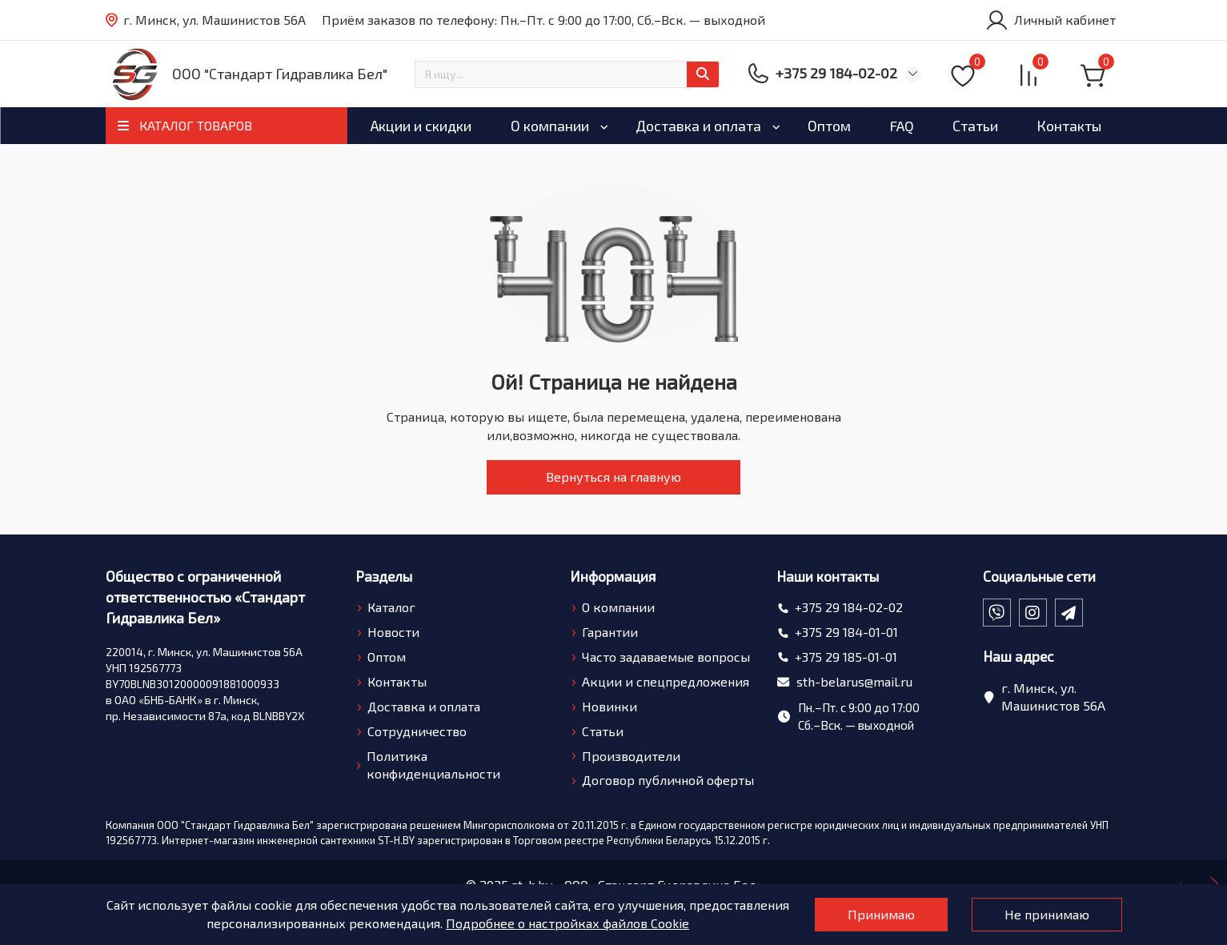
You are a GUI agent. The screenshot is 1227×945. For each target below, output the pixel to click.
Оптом (829, 125)
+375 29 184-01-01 (846, 631)
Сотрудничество (417, 731)
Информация (613, 576)
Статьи (975, 125)
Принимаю (881, 914)
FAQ (901, 125)
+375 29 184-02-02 (849, 607)
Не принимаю (1046, 914)
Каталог (391, 607)
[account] (1050, 20)
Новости (393, 631)
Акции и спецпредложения (665, 681)
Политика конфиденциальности (433, 765)
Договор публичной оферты (668, 779)
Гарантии (610, 631)
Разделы (383, 576)
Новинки (609, 706)
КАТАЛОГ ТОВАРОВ (195, 125)
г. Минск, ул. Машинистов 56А (206, 20)
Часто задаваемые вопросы (666, 656)
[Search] (567, 74)
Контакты (1069, 125)
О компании (550, 125)
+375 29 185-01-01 (846, 656)
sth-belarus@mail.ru (854, 681)
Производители (631, 755)
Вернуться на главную (613, 476)
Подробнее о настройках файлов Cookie (567, 923)
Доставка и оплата (698, 125)
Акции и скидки (421, 125)
